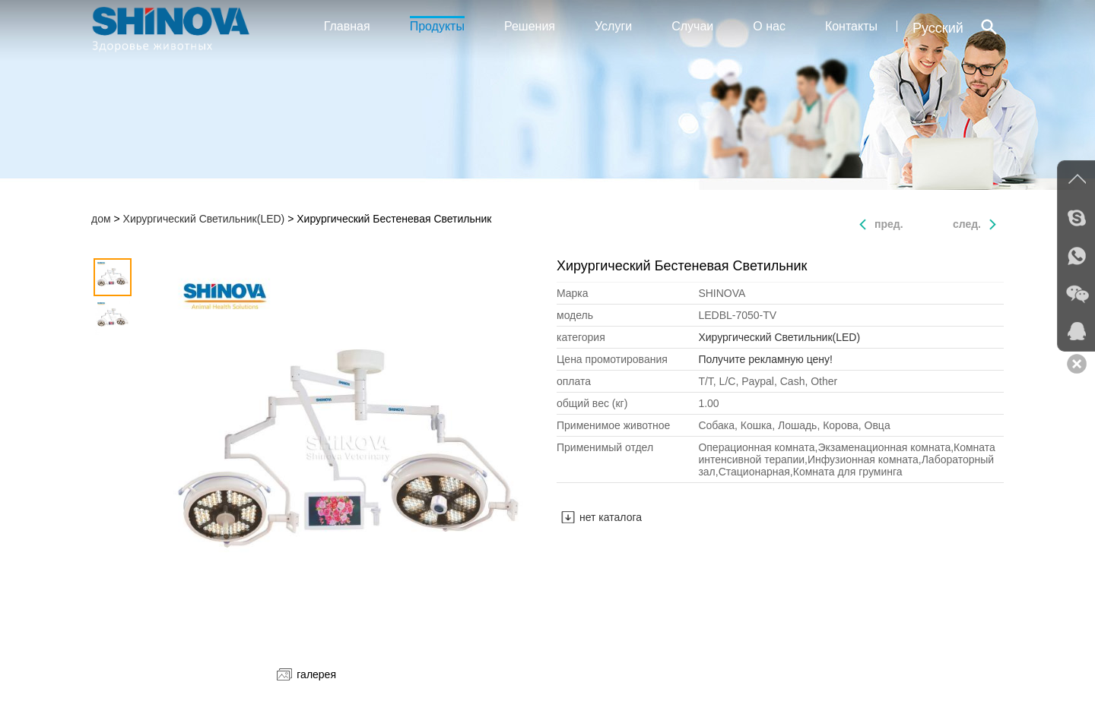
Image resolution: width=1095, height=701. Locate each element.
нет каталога (610, 517)
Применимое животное (613, 425)
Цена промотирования (612, 359)
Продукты (437, 25)
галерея (306, 674)
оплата (574, 381)
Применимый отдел (605, 447)
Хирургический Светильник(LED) (204, 219)
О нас (769, 26)
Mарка (572, 293)
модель (575, 315)
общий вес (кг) (592, 403)
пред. (888, 224)
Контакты (851, 26)
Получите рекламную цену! (765, 359)
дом (101, 219)
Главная (347, 26)
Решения (529, 26)
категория (581, 337)
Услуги (613, 26)
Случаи (692, 26)
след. (967, 224)
